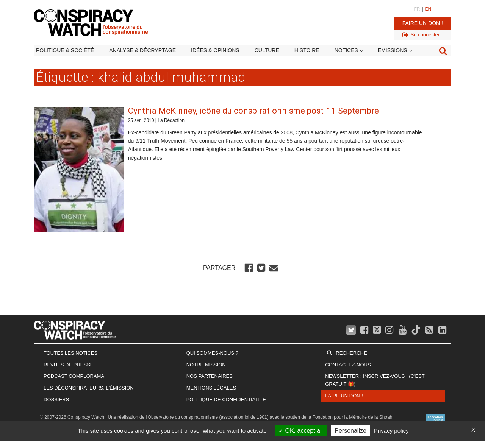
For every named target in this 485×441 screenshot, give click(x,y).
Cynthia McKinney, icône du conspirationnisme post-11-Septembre (253, 110)
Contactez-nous (348, 365)
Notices (346, 50)
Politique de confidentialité (226, 399)
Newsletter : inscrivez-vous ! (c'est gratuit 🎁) (374, 380)
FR (417, 9)
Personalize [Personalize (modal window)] (350, 430)
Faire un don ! (422, 23)
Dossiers (56, 399)
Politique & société (65, 50)
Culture (267, 50)
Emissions (392, 50)
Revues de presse (69, 365)
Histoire (306, 50)
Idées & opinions (215, 50)
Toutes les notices (70, 353)
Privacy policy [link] (391, 430)
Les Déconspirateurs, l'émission (89, 388)
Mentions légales (211, 388)
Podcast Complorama (74, 376)
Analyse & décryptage (142, 50)
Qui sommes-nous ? (212, 353)
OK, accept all (300, 430)
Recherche (351, 353)
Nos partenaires (209, 376)
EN (428, 9)
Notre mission (206, 365)
